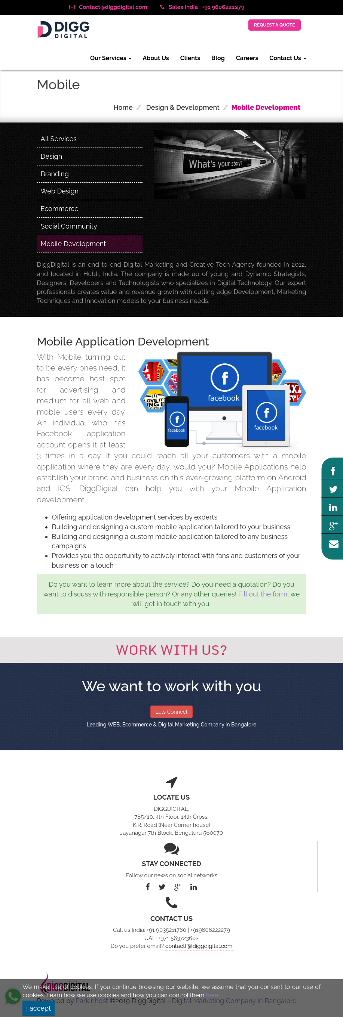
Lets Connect (171, 712)
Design (51, 156)
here (212, 995)
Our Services (110, 58)
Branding (55, 174)
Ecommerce (60, 209)
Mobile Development (73, 244)
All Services (59, 139)
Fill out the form (262, 594)
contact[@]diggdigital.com (198, 946)
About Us (156, 58)
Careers (247, 58)
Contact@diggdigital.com (108, 7)
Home (122, 107)
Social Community (69, 226)
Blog (218, 58)
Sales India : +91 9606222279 (202, 7)
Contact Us (287, 58)
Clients (190, 58)
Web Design (60, 191)
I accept (38, 1008)
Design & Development (183, 107)
